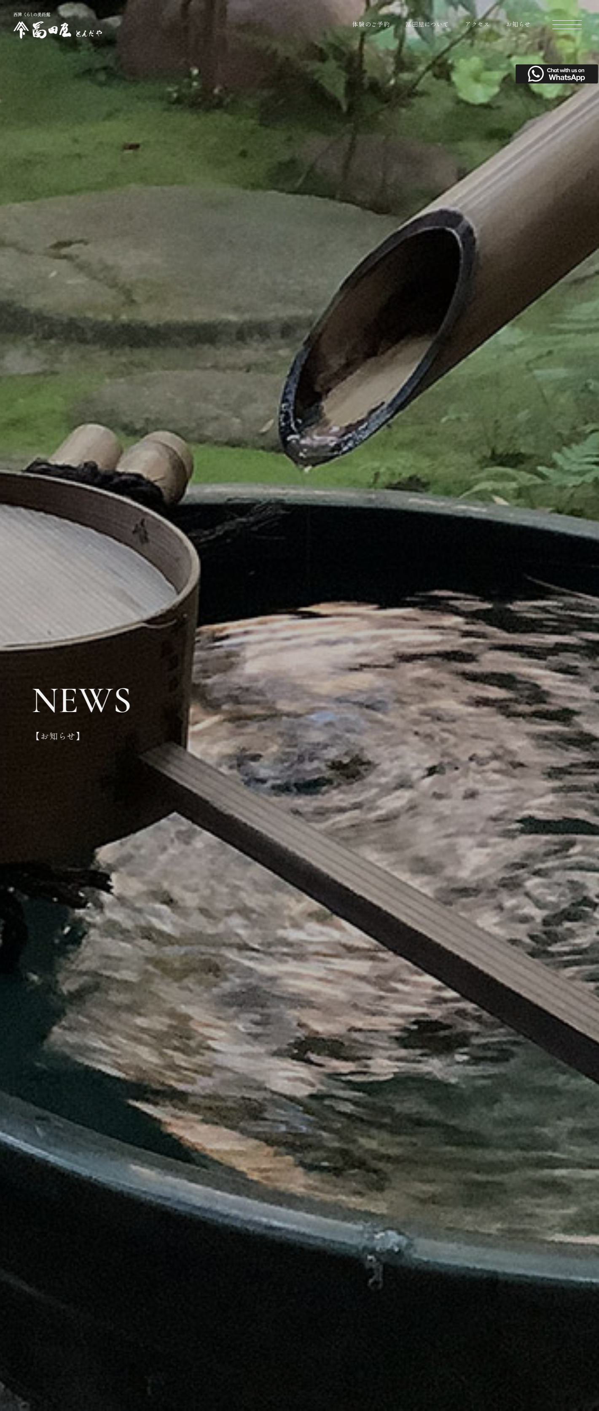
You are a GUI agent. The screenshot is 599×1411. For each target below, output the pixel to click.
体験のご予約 (370, 24)
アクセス (477, 24)
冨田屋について (427, 24)
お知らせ (518, 24)
